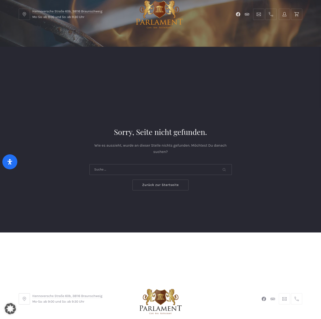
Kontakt (115, 58)
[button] (10, 308)
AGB (104, 288)
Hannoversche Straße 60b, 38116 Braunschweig (67, 11)
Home (28, 58)
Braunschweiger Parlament (128, 302)
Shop (94, 58)
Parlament (71, 58)
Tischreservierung (282, 58)
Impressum (125, 288)
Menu (47, 58)
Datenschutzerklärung (203, 288)
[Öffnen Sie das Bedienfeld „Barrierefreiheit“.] (9, 161)
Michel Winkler (228, 302)
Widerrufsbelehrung (159, 288)
